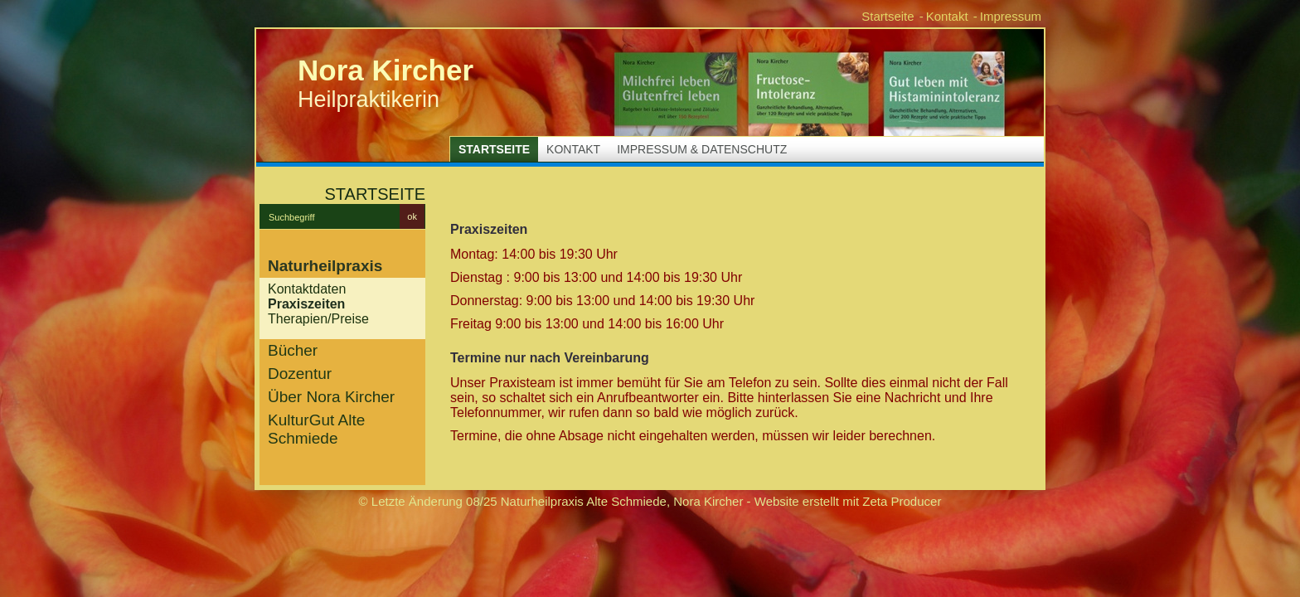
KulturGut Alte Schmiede (316, 429)
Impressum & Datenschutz (702, 149)
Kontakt (947, 16)
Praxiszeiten (306, 304)
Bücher (293, 350)
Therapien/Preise (318, 319)
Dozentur (300, 373)
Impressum (1010, 16)
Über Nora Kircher (331, 396)
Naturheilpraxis (325, 265)
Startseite (887, 16)
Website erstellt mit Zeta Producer (848, 501)
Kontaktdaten (307, 289)
